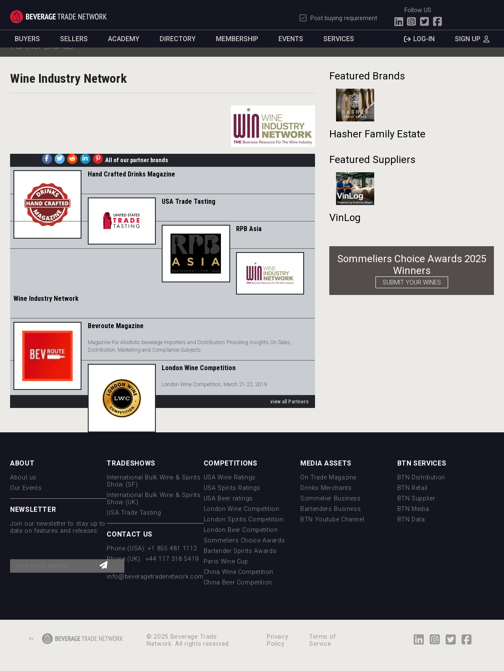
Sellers (74, 39)
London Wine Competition (199, 368)
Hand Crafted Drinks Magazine (131, 174)
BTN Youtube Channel (332, 519)
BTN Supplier (416, 498)
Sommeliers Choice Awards (244, 540)
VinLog (345, 218)
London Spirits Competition (244, 519)
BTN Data (411, 519)
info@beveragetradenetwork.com (155, 576)
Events (290, 39)
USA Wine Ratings (230, 477)
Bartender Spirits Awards (240, 551)
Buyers (27, 39)
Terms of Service (322, 640)
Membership (237, 39)
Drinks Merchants (326, 488)
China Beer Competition (238, 582)
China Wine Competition (238, 572)
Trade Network (58, 16)
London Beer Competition (241, 530)
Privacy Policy (277, 640)
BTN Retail (412, 488)
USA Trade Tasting (188, 201)
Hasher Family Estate (377, 134)
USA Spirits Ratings (232, 488)
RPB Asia (249, 229)
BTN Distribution (421, 477)
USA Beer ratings (228, 498)
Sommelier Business (330, 498)
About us (23, 477)
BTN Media (413, 509)
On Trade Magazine (328, 477)
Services (338, 39)
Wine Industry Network (46, 299)
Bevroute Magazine (116, 326)
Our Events (26, 488)
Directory (178, 39)
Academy (123, 39)
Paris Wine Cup (226, 561)
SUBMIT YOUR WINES (412, 282)
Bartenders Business (330, 509)
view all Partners (289, 401)
